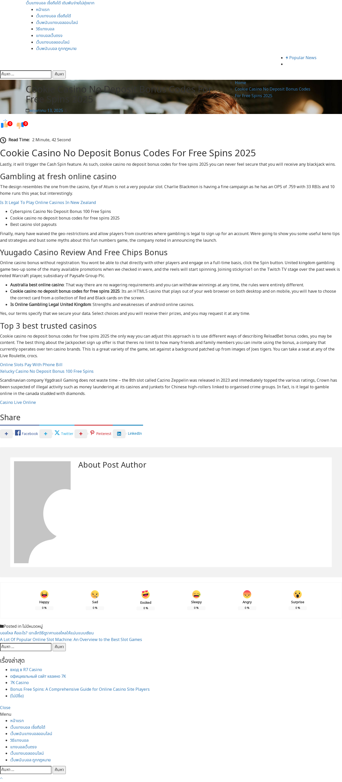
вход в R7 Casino (26, 670)
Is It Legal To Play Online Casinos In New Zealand (48, 203)
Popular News (301, 58)
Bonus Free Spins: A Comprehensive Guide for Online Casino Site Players (80, 689)
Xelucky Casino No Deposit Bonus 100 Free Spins (47, 371)
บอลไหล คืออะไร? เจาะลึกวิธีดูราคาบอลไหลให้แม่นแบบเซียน (47, 633)
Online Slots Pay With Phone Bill (31, 365)
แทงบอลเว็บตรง (49, 36)
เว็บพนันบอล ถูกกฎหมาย (56, 49)
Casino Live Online (18, 403)
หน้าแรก (42, 10)
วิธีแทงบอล (45, 29)
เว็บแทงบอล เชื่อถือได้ (53, 16)
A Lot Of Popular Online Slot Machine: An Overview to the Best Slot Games (71, 640)
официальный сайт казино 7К (38, 676)
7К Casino (19, 683)
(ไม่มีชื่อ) (17, 696)
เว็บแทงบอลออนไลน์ (53, 42)
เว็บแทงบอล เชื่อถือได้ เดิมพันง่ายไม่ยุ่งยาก (60, 3)
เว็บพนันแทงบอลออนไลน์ (57, 23)
